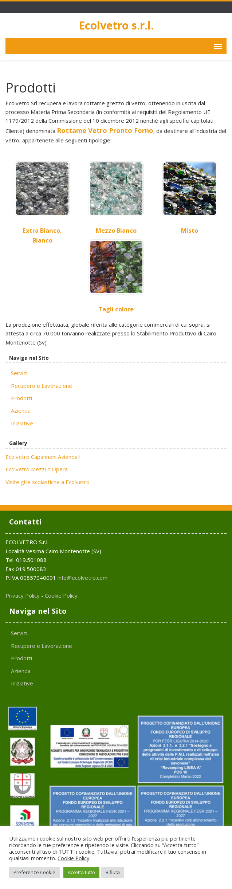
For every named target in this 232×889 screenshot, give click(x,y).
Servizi (19, 373)
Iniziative (22, 423)
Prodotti (21, 398)
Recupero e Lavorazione (41, 385)
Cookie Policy (61, 595)
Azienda (21, 410)
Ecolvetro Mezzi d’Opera (36, 469)
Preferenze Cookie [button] (34, 872)
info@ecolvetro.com (82, 577)
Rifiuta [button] (113, 872)
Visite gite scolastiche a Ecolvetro (47, 481)
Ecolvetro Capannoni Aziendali (42, 456)
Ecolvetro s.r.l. (116, 25)
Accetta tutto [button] (81, 872)
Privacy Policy (22, 595)
